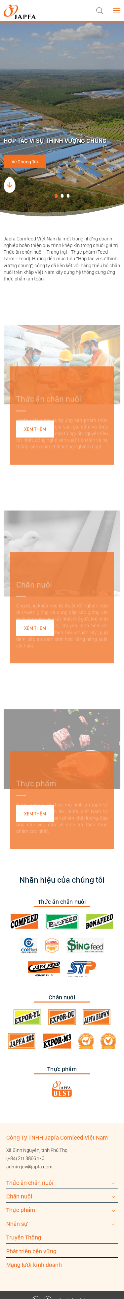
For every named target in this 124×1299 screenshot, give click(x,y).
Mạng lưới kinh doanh (34, 1264)
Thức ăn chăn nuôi (30, 1182)
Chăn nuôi (19, 1196)
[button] (56, 196)
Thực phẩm (20, 1209)
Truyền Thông (23, 1237)
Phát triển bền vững (31, 1251)
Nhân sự (17, 1223)
